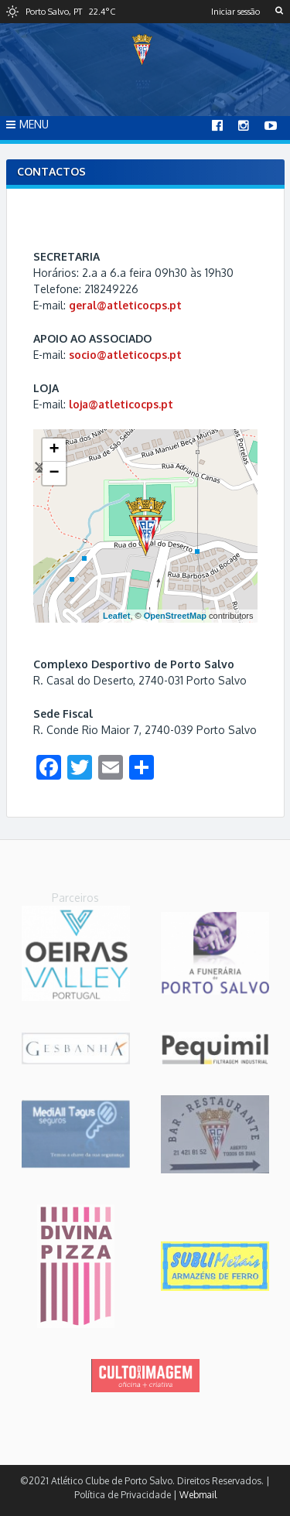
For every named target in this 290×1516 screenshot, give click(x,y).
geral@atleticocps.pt (125, 305)
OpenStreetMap (175, 615)
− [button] (54, 473)
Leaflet (116, 615)
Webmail (198, 1495)
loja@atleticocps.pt (121, 404)
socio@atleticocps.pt (125, 354)
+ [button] (54, 450)
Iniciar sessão (235, 11)
